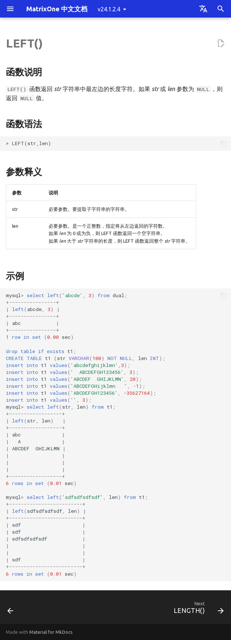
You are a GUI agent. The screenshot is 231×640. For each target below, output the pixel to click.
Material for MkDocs (51, 632)
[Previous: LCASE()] (10, 609)
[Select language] (203, 8)
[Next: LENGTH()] (197, 609)
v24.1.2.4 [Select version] (109, 9)
